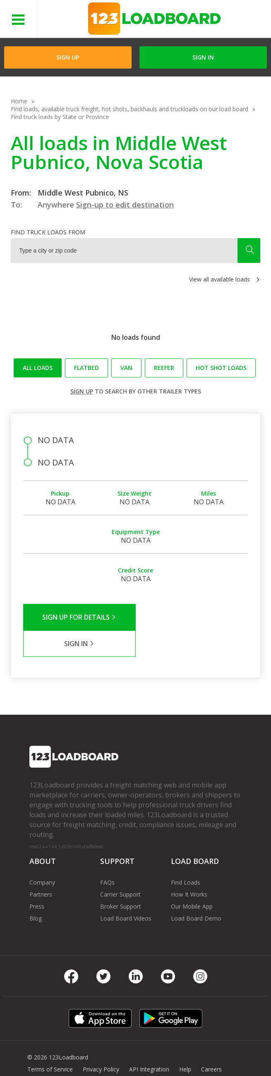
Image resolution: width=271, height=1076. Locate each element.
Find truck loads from (48, 232)
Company (42, 856)
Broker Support (120, 880)
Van (126, 368)
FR (102, 1055)
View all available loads (219, 279)
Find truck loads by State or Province (60, 117)
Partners (40, 868)
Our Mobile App (192, 880)
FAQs (107, 856)
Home (19, 101)
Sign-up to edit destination (125, 205)
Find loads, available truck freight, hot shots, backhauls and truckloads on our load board (129, 109)
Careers (211, 1043)
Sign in (203, 57)
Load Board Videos (125, 892)
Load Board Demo (196, 892)
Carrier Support (120, 868)
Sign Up (67, 57)
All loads (38, 368)
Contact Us (42, 1055)
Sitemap (78, 1055)
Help (185, 1043)
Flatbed (86, 368)
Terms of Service (50, 1043)
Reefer (164, 368)
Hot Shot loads (221, 368)
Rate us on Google (141, 1055)
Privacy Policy (101, 1043)
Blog (35, 892)
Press (36, 880)
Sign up (81, 391)
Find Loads (185, 856)
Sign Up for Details (79, 617)
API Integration (149, 1043)
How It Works (189, 868)
